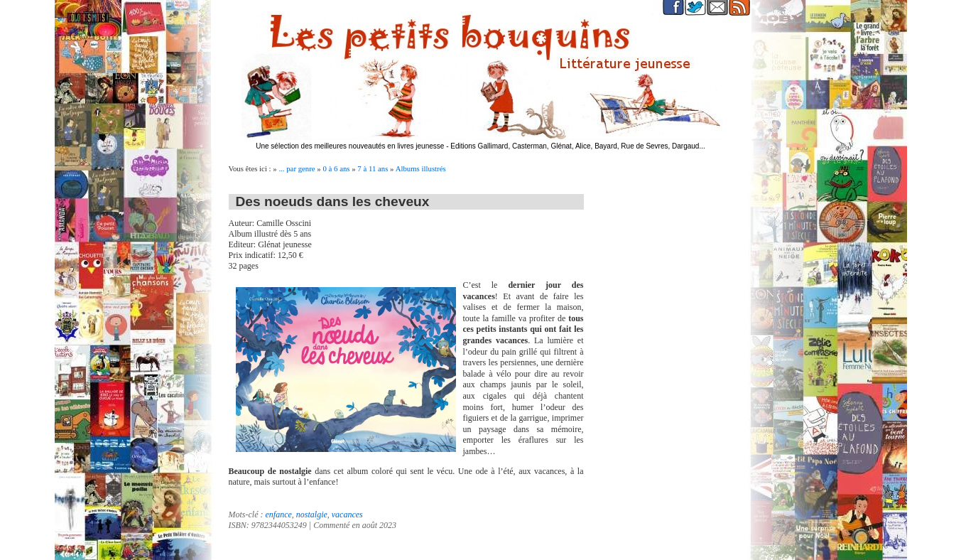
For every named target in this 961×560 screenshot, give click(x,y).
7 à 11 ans (372, 168)
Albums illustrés (421, 168)
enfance (278, 514)
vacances (347, 514)
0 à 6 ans (335, 168)
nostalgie (311, 514)
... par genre (296, 168)
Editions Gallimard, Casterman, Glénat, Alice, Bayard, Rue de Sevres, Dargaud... (577, 146)
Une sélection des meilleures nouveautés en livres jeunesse (350, 146)
